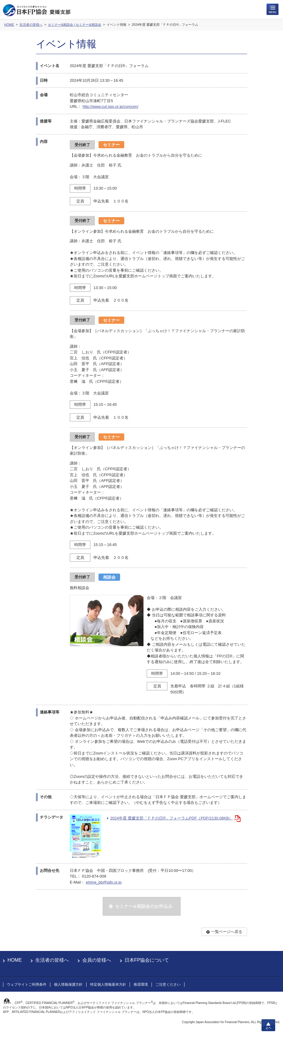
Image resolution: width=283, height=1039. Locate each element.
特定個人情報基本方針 (108, 984)
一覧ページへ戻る (226, 931)
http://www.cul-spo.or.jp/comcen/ (110, 106)
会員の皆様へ (96, 960)
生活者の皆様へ (52, 960)
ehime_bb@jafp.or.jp (103, 882)
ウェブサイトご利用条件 (26, 984)
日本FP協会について (147, 960)
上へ (268, 1025)
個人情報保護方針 (68, 984)
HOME (14, 960)
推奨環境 (141, 984)
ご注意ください (168, 984)
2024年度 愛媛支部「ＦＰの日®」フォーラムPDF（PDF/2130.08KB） (171, 818)
